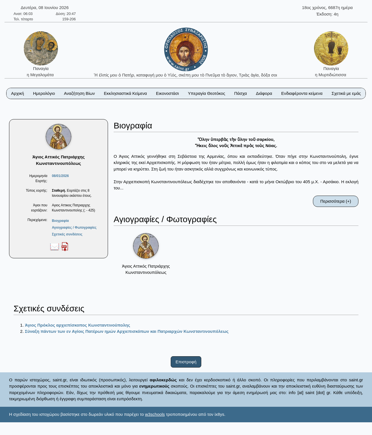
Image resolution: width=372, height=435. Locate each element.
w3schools (155, 414)
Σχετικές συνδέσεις (67, 234)
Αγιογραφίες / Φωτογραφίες (74, 227)
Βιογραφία (60, 221)
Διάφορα (264, 93)
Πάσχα (240, 93)
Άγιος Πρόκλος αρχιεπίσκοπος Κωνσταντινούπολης (77, 325)
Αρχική (17, 93)
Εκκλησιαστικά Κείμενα (125, 93)
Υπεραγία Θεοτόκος (206, 93)
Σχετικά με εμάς (346, 93)
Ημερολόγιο (44, 93)
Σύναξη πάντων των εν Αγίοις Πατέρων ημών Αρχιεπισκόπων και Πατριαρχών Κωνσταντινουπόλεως (127, 331)
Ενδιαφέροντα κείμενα (302, 93)
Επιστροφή (186, 361)
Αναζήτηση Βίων (79, 93)
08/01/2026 (60, 176)
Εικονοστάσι (167, 93)
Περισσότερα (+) (335, 201)
